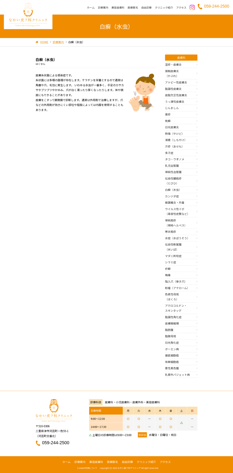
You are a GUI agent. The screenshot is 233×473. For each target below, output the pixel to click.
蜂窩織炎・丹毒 (174, 202)
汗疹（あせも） (174, 146)
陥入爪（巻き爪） (176, 281)
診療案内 (103, 8)
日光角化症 (172, 343)
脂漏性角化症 (173, 317)
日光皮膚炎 (172, 127)
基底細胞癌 (172, 355)
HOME (44, 42)
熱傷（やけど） (174, 134)
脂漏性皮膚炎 (173, 89)
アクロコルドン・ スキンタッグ (176, 308)
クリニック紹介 (164, 8)
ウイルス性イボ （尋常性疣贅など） (177, 211)
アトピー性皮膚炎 (176, 82)
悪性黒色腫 (172, 368)
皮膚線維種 (172, 323)
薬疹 (168, 114)
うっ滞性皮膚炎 (174, 101)
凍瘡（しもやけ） (176, 140)
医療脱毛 (133, 8)
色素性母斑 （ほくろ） (172, 296)
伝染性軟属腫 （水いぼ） (173, 246)
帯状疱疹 (170, 232)
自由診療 (146, 8)
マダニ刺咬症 (173, 256)
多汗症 (169, 153)
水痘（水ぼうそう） (177, 238)
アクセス (181, 8)
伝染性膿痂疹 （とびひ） (173, 180)
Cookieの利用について (87, 468)
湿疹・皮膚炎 (173, 64)
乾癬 (168, 121)
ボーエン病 (172, 349)
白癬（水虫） (173, 190)
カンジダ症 (172, 196)
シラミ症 (170, 262)
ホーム (91, 8)
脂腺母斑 (170, 336)
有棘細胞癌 (172, 362)
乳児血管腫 (172, 166)
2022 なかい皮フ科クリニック (127, 467)
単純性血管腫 (173, 172)
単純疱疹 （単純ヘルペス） (176, 222)
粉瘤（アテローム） (177, 288)
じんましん (172, 108)
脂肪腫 (169, 330)
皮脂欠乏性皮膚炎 (176, 95)
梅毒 (168, 275)
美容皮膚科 (117, 8)
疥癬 (168, 269)
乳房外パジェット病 (177, 375)
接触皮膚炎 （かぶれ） (172, 73)
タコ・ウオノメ (174, 159)
